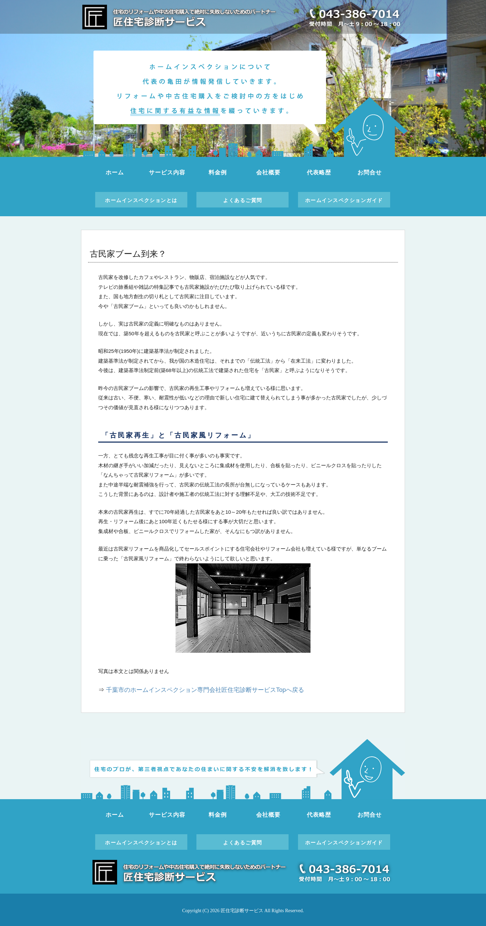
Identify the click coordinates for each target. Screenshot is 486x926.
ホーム (115, 172)
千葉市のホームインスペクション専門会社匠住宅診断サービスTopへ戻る (205, 689)
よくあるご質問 (242, 200)
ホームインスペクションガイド (344, 200)
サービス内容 (167, 172)
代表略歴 (319, 172)
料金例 (218, 172)
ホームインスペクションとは (141, 200)
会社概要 (268, 172)
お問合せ (369, 172)
